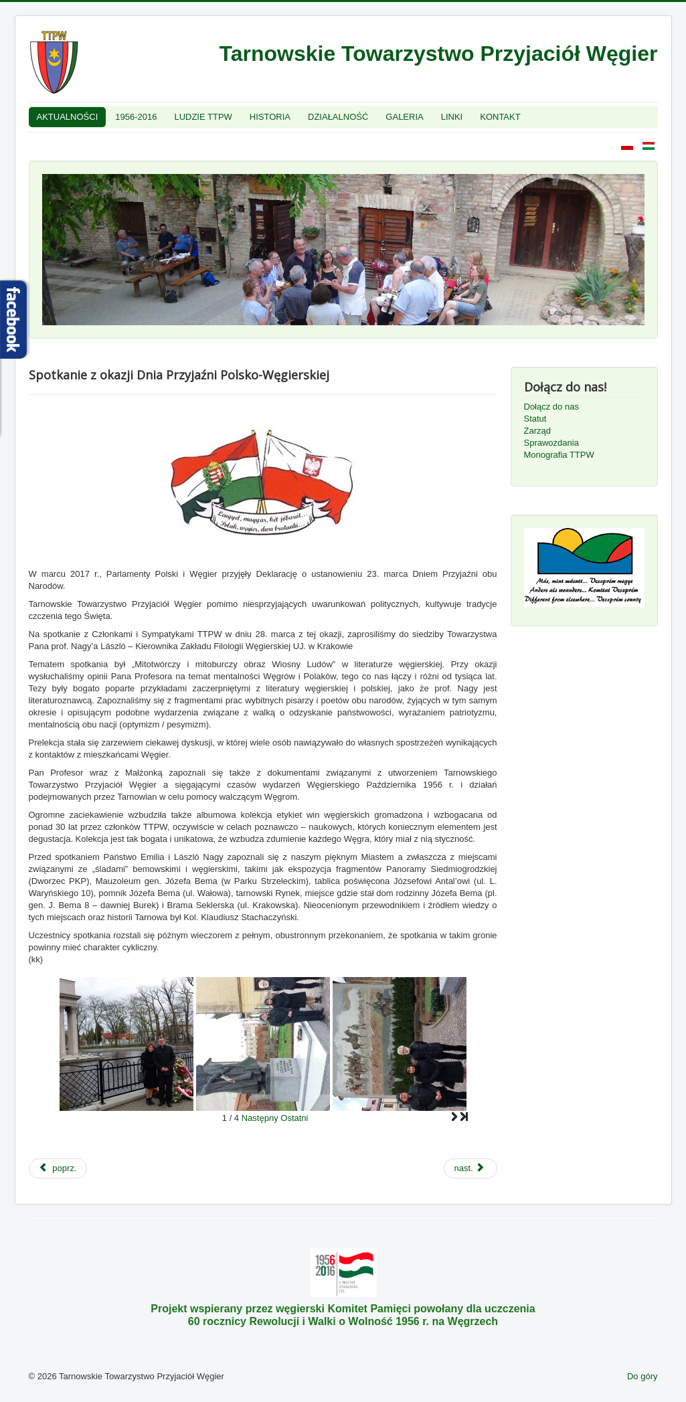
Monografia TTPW (559, 455)
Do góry (642, 1376)
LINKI (452, 117)
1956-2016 (136, 117)
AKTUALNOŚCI (67, 117)
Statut (535, 419)
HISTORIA (270, 117)
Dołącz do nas (551, 407)
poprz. (58, 1168)
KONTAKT (500, 117)
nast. (469, 1168)
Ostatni (294, 1118)
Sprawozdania (551, 443)
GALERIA (404, 117)
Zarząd (537, 431)
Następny (260, 1118)
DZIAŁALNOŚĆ (338, 117)
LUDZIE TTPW (203, 117)
